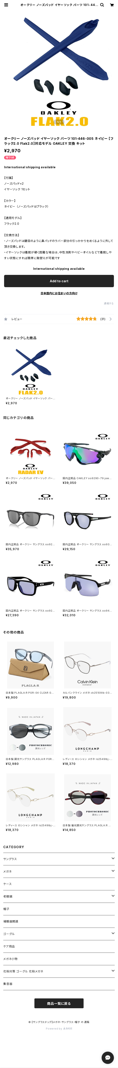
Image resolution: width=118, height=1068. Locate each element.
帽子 (6, 909)
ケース (7, 884)
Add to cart (59, 281)
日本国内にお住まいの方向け (59, 293)
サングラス (10, 859)
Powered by (59, 1028)
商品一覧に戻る (59, 1003)
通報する (109, 303)
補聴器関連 (10, 921)
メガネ (7, 871)
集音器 (7, 984)
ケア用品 (9, 946)
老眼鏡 (7, 896)
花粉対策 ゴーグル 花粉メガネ (23, 971)
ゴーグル (9, 934)
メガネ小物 (10, 959)
